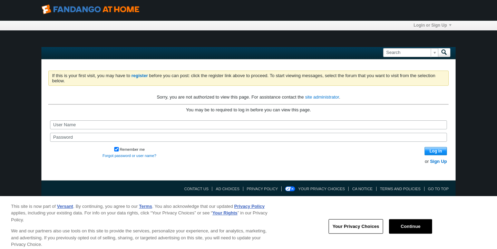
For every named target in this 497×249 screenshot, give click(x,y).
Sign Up (438, 161)
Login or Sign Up (432, 25)
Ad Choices (227, 189)
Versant (65, 210)
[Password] (248, 137)
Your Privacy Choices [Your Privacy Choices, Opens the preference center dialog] (355, 230)
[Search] (410, 52)
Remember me (129, 149)
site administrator (322, 97)
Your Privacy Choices (321, 189)
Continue (410, 230)
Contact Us (196, 189)
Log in (436, 151)
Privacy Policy (262, 189)
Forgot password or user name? (129, 156)
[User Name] (248, 124)
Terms (145, 210)
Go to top (438, 189)
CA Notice (362, 189)
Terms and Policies (400, 189)
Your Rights (224, 217)
